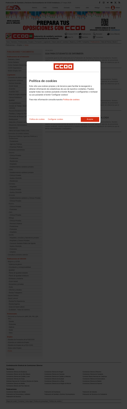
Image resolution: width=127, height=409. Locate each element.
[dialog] (63, 92)
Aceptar (90, 119)
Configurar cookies (55, 119)
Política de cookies (71, 99)
